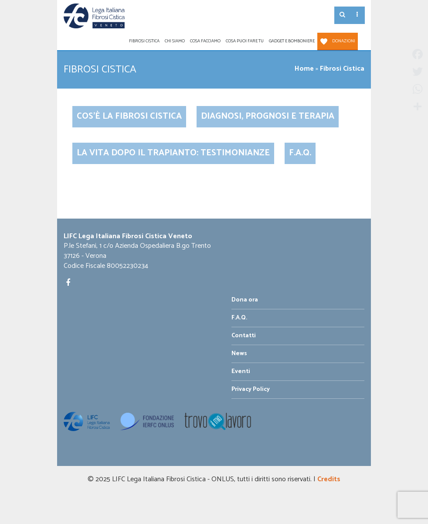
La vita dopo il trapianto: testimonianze (173, 153)
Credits (328, 479)
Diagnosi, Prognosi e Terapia (267, 116)
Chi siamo (175, 41)
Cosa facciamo (205, 41)
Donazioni (343, 41)
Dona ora (244, 300)
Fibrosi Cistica (144, 41)
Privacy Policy (250, 389)
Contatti (243, 336)
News (239, 354)
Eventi (240, 371)
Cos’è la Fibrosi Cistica (129, 116)
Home (304, 69)
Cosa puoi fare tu (245, 41)
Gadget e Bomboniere (292, 41)
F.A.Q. (300, 153)
